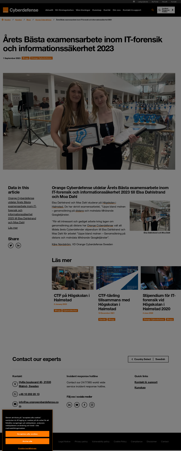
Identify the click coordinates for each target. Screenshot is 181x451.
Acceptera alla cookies (27, 444)
